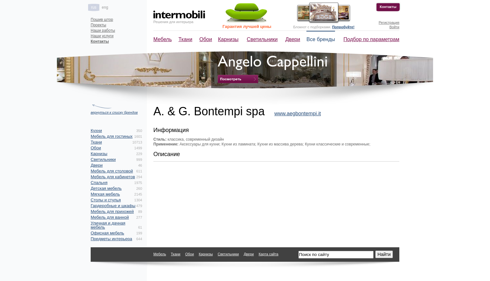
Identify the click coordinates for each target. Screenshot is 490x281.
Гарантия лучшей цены (246, 26)
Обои (205, 39)
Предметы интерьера (111, 238)
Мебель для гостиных (111, 136)
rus (93, 7)
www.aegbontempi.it (297, 113)
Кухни (96, 130)
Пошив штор (102, 19)
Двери (293, 39)
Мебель (162, 39)
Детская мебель (106, 188)
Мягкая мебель (105, 194)
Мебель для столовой (112, 171)
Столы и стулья (106, 200)
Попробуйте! (343, 27)
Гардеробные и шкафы (113, 205)
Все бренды (320, 39)
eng (105, 7)
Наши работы (103, 30)
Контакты (388, 7)
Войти (394, 27)
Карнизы (228, 39)
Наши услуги (102, 36)
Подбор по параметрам (371, 39)
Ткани (185, 39)
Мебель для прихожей (112, 211)
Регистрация (389, 22)
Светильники (262, 39)
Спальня (99, 182)
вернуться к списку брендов (114, 112)
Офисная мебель (107, 233)
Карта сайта (268, 254)
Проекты (98, 25)
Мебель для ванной (110, 217)
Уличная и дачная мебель (108, 225)
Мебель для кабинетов (113, 176)
